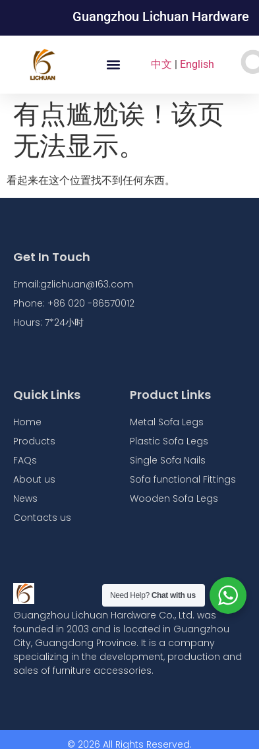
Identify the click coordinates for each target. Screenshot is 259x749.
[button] (114, 65)
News (25, 498)
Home (27, 422)
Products (34, 441)
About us (34, 479)
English (197, 64)
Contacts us (42, 517)
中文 (161, 64)
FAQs (25, 460)
